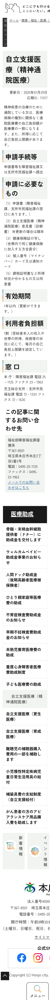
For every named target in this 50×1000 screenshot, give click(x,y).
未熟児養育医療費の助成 (23, 652)
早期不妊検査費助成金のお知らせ (23, 634)
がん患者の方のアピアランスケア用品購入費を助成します (23, 817)
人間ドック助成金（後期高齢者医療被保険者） (23, 580)
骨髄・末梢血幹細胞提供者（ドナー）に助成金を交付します (23, 534)
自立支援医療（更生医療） (23, 716)
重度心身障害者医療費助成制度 (23, 669)
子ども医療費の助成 (23, 684)
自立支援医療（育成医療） (23, 733)
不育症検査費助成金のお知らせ (23, 617)
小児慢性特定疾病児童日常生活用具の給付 (23, 777)
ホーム (14, 20)
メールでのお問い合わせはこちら (24, 484)
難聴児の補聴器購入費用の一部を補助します (23, 754)
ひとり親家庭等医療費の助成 (23, 600)
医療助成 (22, 513)
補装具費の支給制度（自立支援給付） (23, 796)
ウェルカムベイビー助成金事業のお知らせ (23, 557)
